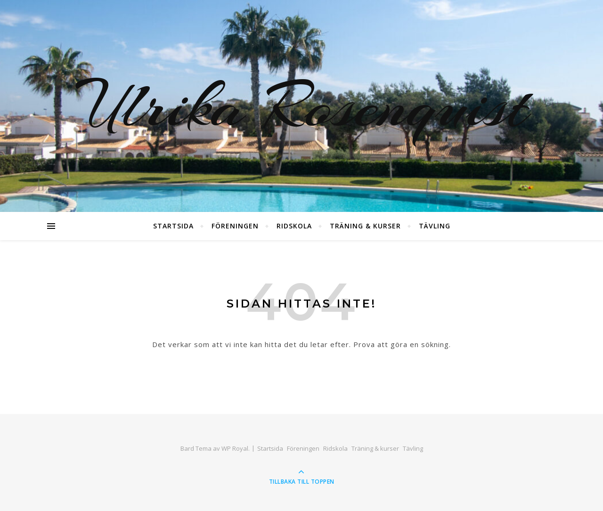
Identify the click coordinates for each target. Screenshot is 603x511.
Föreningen (235, 225)
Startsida (173, 225)
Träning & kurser (365, 225)
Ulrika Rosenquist (301, 106)
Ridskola (294, 225)
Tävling (434, 225)
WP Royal (234, 448)
